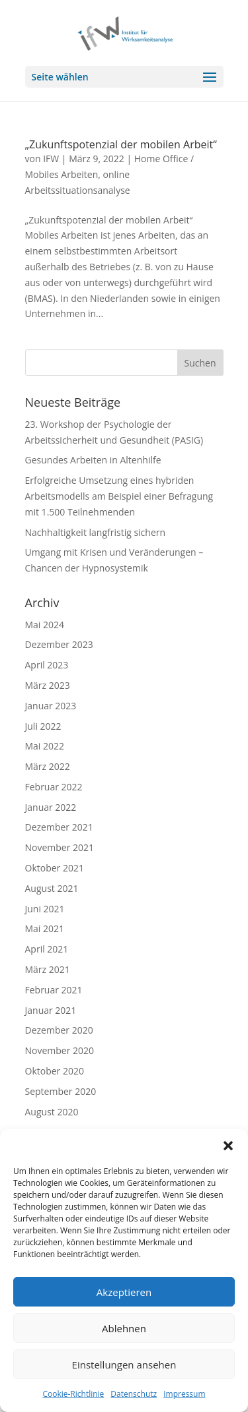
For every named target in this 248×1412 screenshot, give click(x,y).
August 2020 (52, 1111)
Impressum (184, 1393)
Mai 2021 (45, 928)
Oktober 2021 (54, 868)
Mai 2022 (45, 746)
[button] (228, 1145)
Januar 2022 (51, 807)
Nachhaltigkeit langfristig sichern (95, 532)
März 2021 (47, 969)
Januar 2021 (51, 1010)
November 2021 (60, 847)
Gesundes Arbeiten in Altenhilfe (93, 460)
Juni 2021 (45, 908)
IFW (51, 158)
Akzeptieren (124, 1292)
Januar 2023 (51, 705)
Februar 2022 (54, 786)
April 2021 (47, 949)
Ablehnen (124, 1328)
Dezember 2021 (59, 827)
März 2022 (47, 766)
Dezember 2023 (59, 644)
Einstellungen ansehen (124, 1364)
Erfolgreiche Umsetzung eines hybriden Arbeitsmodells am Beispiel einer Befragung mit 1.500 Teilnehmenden (119, 496)
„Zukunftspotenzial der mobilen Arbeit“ (121, 144)
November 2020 (60, 1050)
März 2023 (47, 685)
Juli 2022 (43, 726)
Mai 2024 (45, 624)
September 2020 (61, 1091)
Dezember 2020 (59, 1030)
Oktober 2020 (54, 1071)
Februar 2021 (54, 990)
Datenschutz (133, 1393)
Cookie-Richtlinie (73, 1393)
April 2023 (47, 665)
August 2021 (52, 888)
